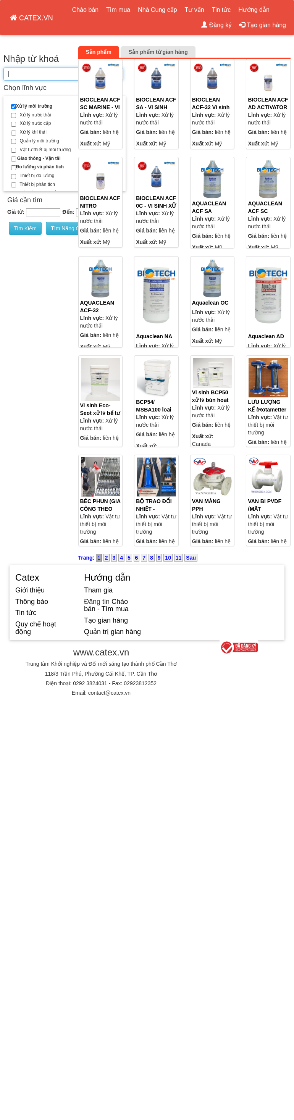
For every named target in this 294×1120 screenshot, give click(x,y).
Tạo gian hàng (262, 25)
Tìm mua (118, 9)
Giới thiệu (30, 590)
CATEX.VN (31, 18)
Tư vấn (194, 9)
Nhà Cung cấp (157, 9)
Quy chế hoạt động (35, 628)
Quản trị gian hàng (112, 632)
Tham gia (98, 590)
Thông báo (31, 601)
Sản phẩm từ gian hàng (158, 52)
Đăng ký (216, 25)
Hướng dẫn (254, 9)
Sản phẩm (98, 52)
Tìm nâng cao (68, 228)
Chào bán (85, 9)
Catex (27, 577)
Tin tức (221, 9)
